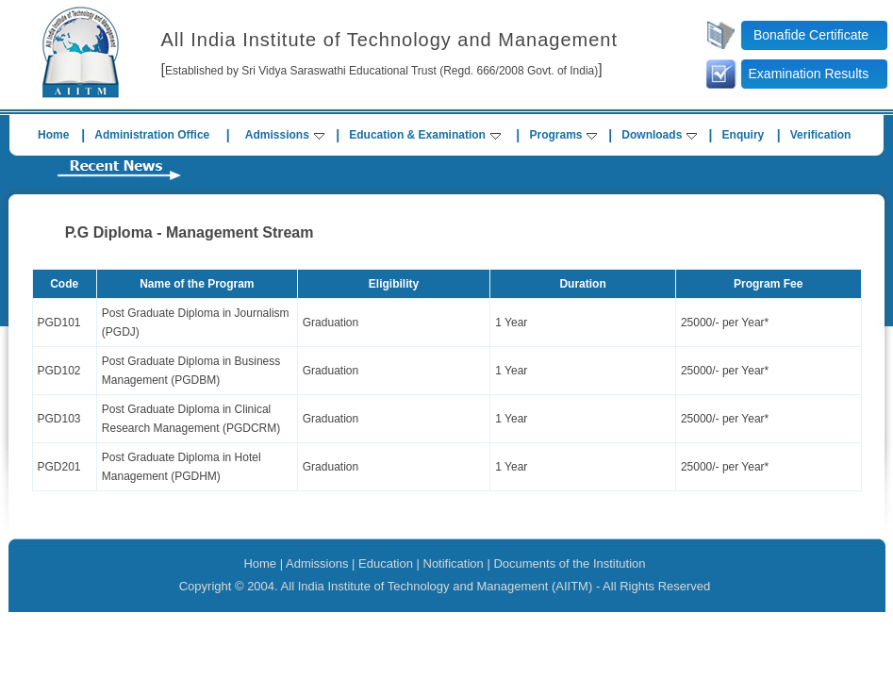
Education (385, 563)
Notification (453, 563)
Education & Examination (425, 134)
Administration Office (151, 134)
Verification (821, 134)
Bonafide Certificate (810, 34)
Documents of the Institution (569, 563)
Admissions (284, 134)
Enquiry (743, 134)
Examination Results (809, 73)
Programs (563, 134)
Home (53, 134)
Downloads (659, 134)
